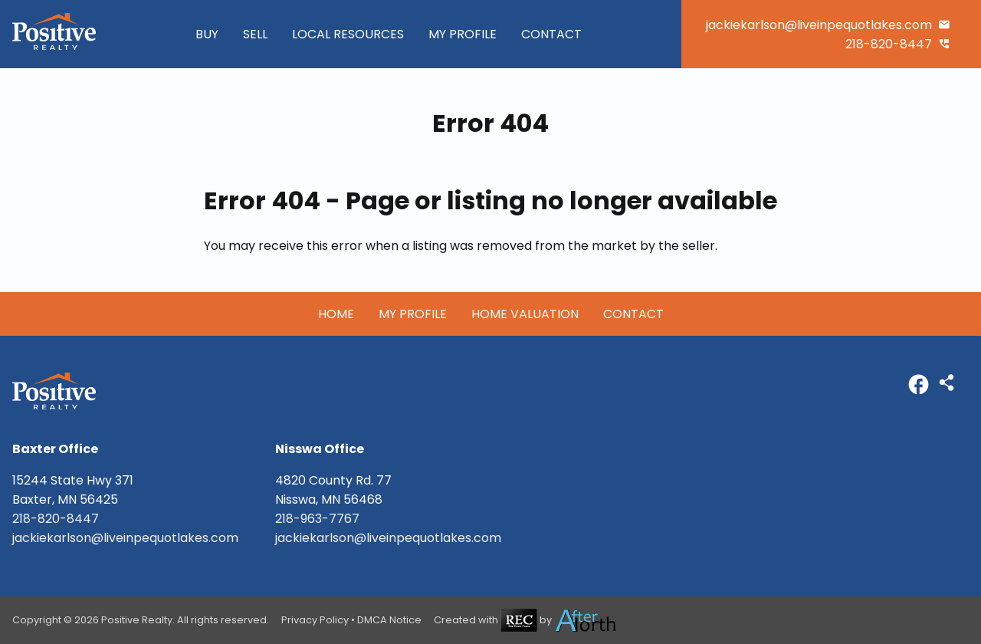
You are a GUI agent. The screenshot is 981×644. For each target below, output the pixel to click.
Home (336, 314)
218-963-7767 (317, 518)
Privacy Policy (315, 619)
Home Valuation (525, 314)
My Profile (462, 34)
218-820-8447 (888, 44)
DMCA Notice (389, 619)
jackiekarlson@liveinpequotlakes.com (819, 25)
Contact (551, 34)
